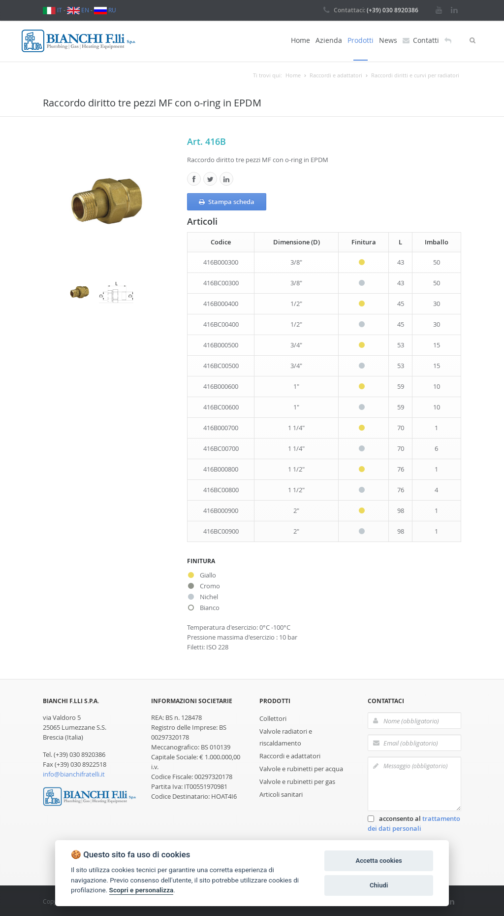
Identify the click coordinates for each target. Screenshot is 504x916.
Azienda (328, 40)
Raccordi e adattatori (289, 754)
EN (78, 10)
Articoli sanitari (281, 793)
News (388, 40)
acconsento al (414, 822)
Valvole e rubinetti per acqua (301, 767)
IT (52, 10)
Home (300, 40)
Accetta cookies (378, 860)
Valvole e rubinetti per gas (297, 780)
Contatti (421, 40)
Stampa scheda (226, 200)
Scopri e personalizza (141, 890)
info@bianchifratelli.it (74, 773)
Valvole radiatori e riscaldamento (285, 736)
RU (105, 10)
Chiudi (379, 885)
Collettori (272, 717)
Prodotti (360, 40)
